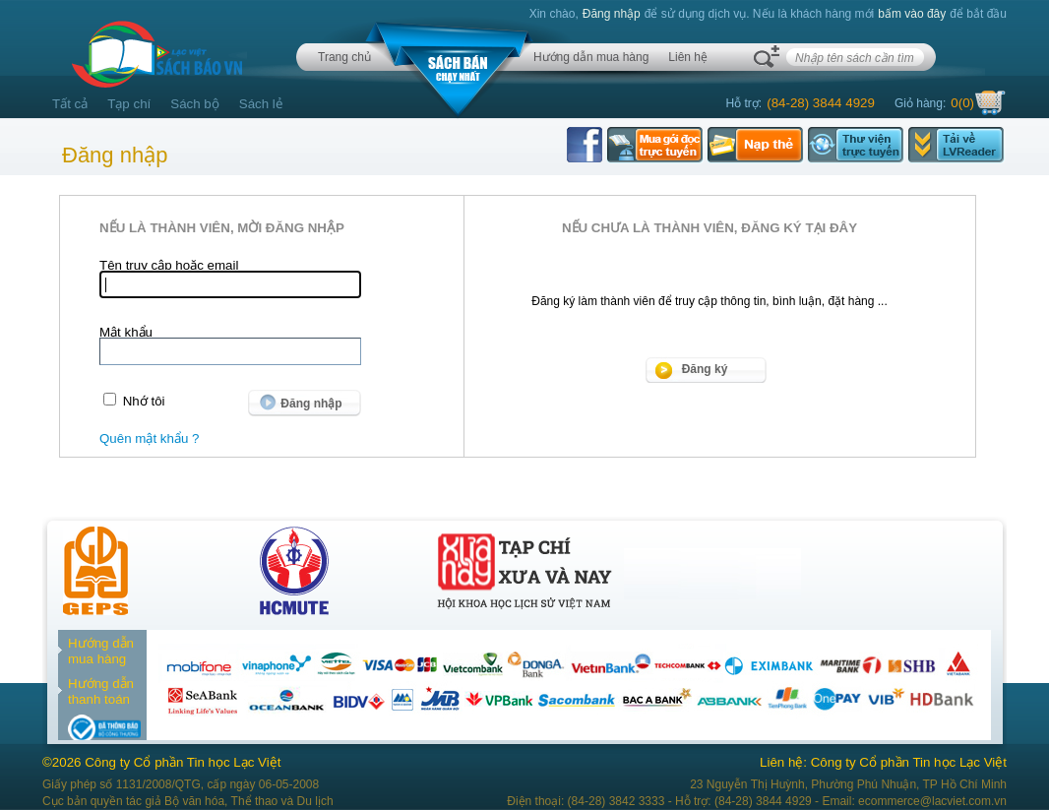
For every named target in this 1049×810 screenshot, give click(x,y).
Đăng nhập (612, 14)
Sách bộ (194, 103)
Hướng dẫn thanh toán (101, 691)
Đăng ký (705, 369)
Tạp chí (129, 103)
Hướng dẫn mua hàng (590, 57)
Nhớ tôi (144, 401)
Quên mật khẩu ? (149, 438)
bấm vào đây (912, 14)
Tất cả (70, 103)
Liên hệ (688, 57)
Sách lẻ (261, 103)
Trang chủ (344, 57)
